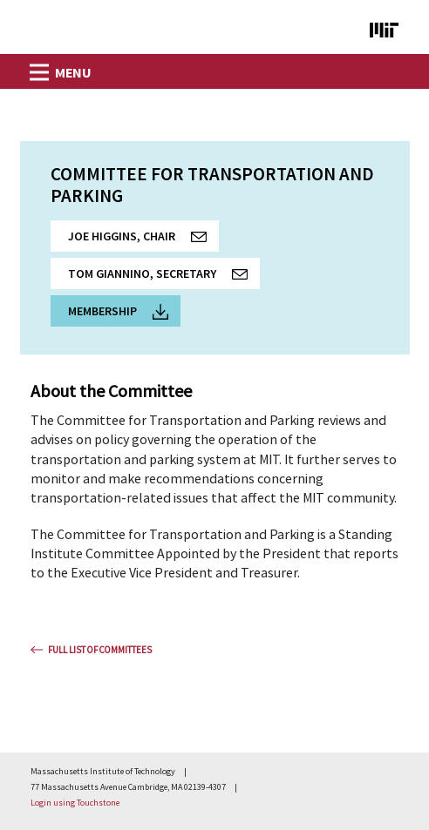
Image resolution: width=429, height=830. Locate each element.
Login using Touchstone (75, 802)
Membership (118, 311)
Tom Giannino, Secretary (164, 277)
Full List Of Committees (100, 650)
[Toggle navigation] (37, 67)
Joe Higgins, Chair (143, 240)
